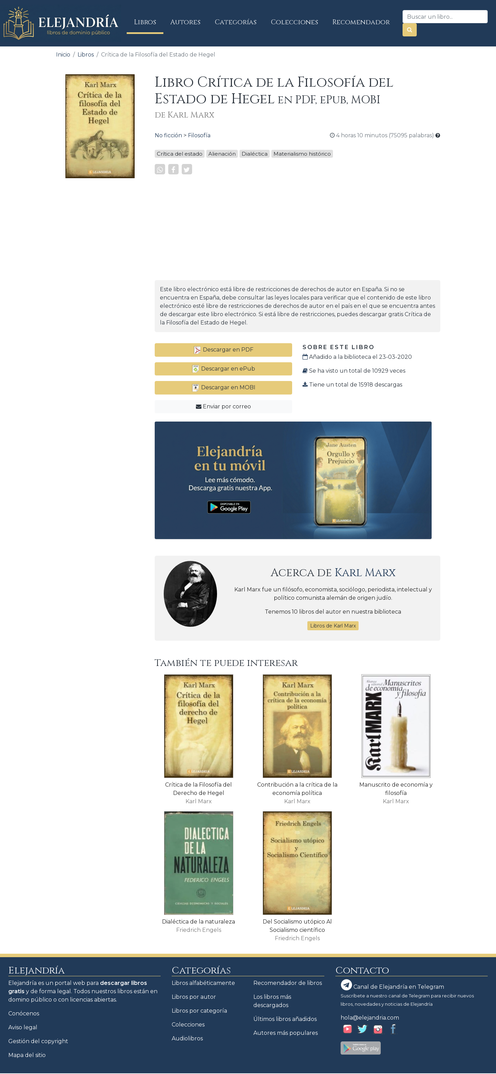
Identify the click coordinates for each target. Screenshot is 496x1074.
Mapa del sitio (27, 1055)
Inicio (63, 54)
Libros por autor (194, 997)
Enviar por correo (223, 406)
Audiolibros (187, 1038)
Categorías (235, 22)
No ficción (168, 135)
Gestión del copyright (38, 1041)
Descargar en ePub (223, 368)
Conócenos (23, 1013)
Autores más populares (285, 1033)
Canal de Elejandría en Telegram (392, 984)
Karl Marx (365, 572)
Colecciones (294, 22)
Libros (148, 22)
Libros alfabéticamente (203, 983)
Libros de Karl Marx (333, 626)
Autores (185, 22)
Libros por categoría (199, 1010)
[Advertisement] (100, 288)
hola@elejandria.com (370, 1017)
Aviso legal (22, 1027)
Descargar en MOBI (223, 387)
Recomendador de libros (287, 983)
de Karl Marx (184, 115)
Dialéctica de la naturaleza (198, 921)
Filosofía (199, 135)
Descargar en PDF (223, 349)
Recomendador (361, 22)
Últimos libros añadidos (285, 1019)
